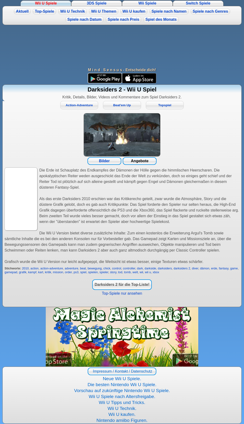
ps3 (76, 272)
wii (141, 272)
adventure (71, 268)
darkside (150, 268)
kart (40, 272)
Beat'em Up (122, 105)
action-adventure (51, 268)
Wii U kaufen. (122, 414)
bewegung (95, 268)
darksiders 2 (181, 268)
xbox (156, 272)
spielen (93, 272)
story (113, 272)
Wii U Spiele (46, 3)
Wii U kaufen (133, 11)
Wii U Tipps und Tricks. (122, 402)
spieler (104, 272)
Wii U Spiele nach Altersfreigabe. (122, 396)
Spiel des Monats (161, 19)
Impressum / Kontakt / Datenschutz (122, 371)
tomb (127, 272)
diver (195, 268)
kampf (32, 272)
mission (58, 272)
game (234, 268)
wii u (148, 272)
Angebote (139, 161)
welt (135, 272)
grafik (22, 272)
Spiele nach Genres (210, 11)
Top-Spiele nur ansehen (122, 293)
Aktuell (22, 11)
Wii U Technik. (121, 408)
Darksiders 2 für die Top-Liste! (122, 285)
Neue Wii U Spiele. (122, 378)
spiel (83, 272)
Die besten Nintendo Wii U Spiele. (121, 384)
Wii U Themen (103, 11)
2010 (25, 268)
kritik (48, 272)
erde (214, 268)
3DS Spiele (97, 3)
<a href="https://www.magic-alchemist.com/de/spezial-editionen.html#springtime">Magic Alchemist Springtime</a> (122, 337)
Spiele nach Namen (169, 11)
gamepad (11, 272)
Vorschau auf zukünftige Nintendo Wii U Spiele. (122, 390)
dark (140, 268)
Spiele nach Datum (84, 19)
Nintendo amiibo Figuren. (122, 420)
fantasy (223, 268)
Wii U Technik (72, 11)
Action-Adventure (79, 105)
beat (83, 268)
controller (129, 268)
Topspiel (164, 105)
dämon (204, 268)
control (116, 268)
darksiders (165, 268)
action (34, 268)
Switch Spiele (198, 3)
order (68, 272)
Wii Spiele (147, 3)
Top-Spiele (44, 11)
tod (120, 272)
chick (106, 268)
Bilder (104, 161)
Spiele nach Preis (123, 19)
